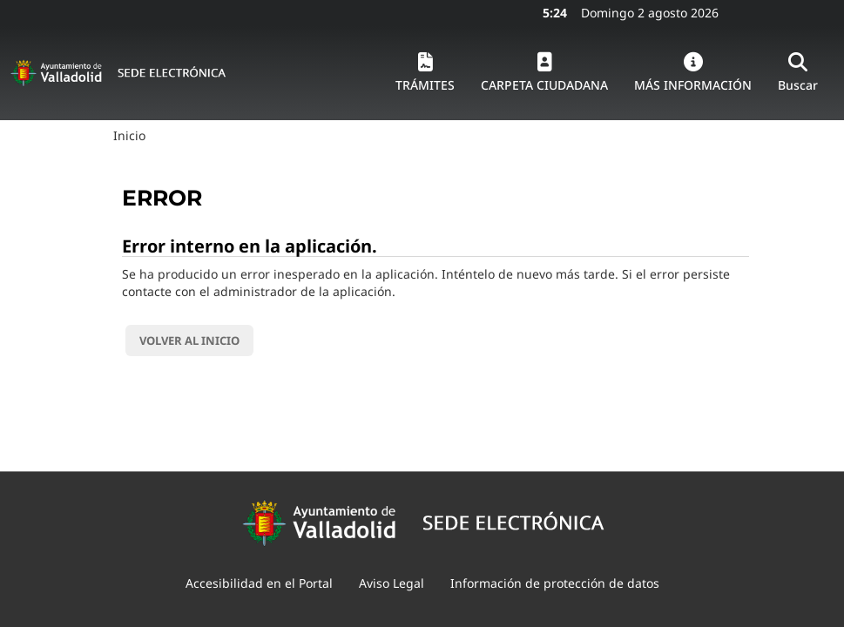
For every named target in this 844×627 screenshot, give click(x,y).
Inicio (129, 135)
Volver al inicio (189, 340)
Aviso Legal (391, 583)
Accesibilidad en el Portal (259, 583)
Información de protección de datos (554, 583)
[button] (425, 73)
